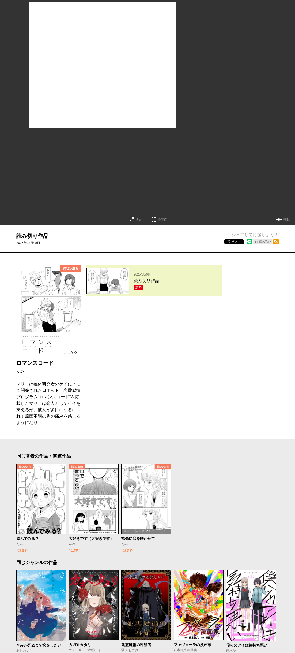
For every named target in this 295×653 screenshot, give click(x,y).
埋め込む (265, 241)
